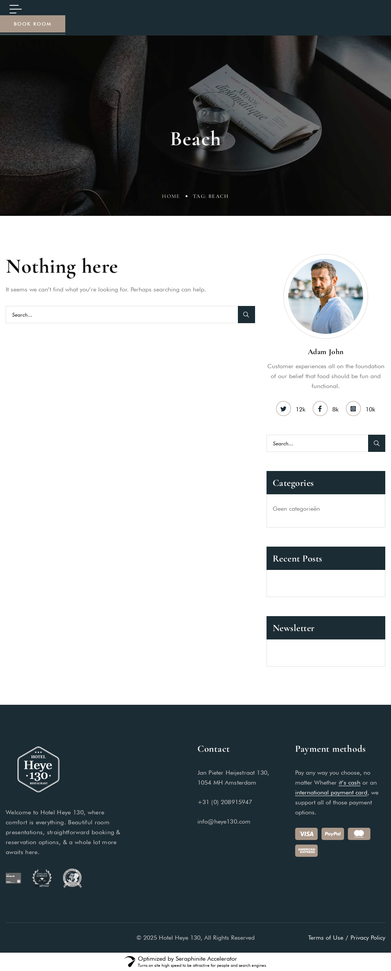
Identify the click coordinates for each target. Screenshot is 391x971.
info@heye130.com (224, 821)
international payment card (331, 792)
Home (171, 197)
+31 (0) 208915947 (224, 802)
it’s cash (349, 782)
